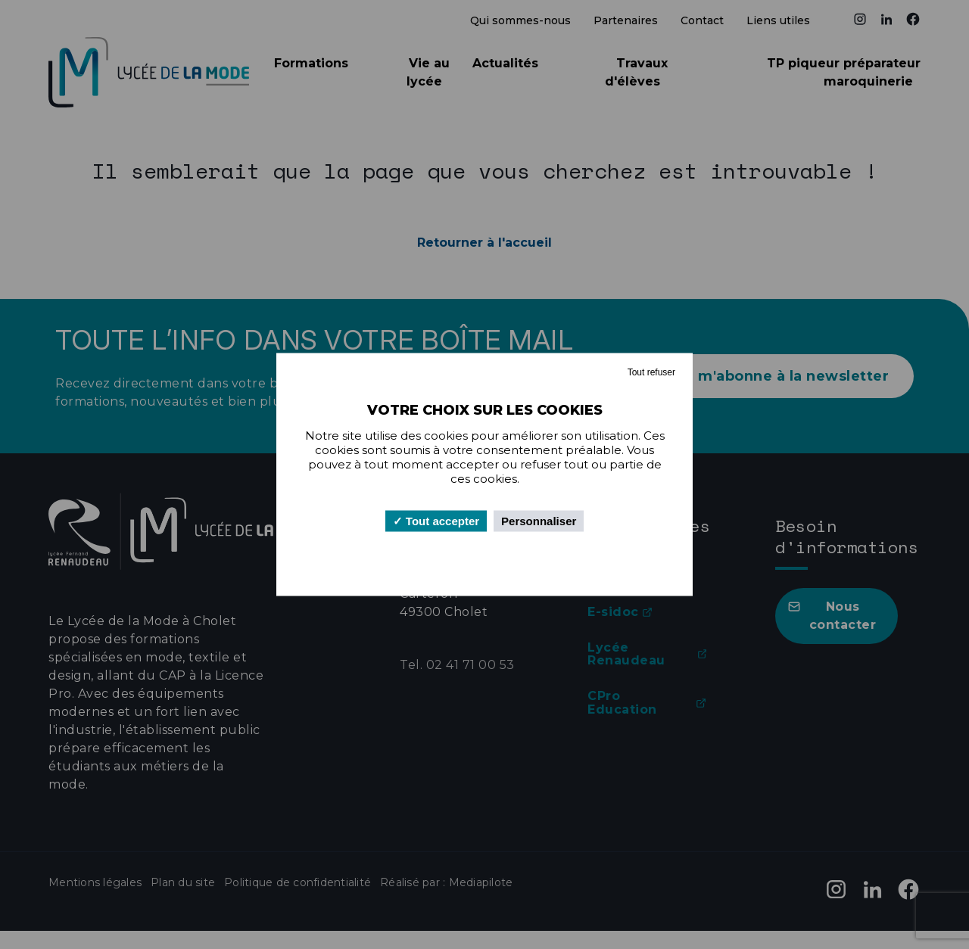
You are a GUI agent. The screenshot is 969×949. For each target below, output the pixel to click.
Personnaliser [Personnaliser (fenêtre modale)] (538, 521)
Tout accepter (436, 521)
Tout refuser (651, 372)
